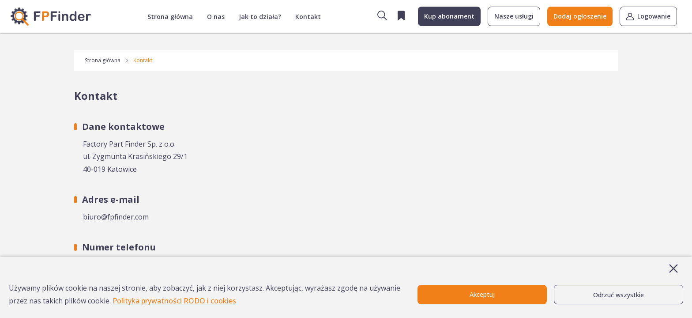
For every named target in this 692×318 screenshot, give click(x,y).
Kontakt (308, 16)
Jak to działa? (260, 16)
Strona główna (170, 16)
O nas (216, 16)
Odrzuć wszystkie (618, 295)
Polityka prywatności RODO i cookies (174, 301)
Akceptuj (482, 294)
